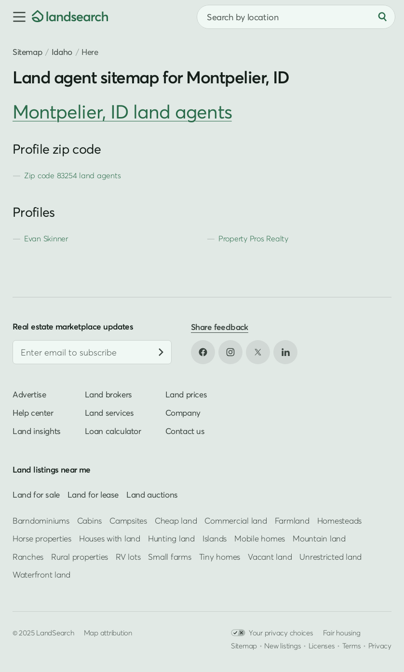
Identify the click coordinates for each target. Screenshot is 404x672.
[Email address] (92, 353)
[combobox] (296, 17)
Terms (351, 646)
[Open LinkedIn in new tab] (285, 352)
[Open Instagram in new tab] (230, 352)
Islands (214, 538)
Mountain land (319, 538)
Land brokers (108, 395)
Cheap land (176, 520)
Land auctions (152, 495)
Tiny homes (219, 557)
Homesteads (339, 520)
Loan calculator (113, 431)
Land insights (37, 431)
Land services (109, 413)
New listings (282, 646)
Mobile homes (259, 538)
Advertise (29, 395)
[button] (16, 17)
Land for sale (36, 495)
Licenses (322, 646)
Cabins (89, 520)
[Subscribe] (161, 353)
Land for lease (93, 495)
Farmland (292, 520)
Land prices (186, 395)
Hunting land (171, 538)
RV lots (128, 557)
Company (183, 413)
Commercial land (235, 520)
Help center (33, 413)
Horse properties (42, 538)
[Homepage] (70, 17)
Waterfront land (41, 574)
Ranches (28, 557)
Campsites (128, 520)
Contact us (185, 431)
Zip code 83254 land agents (72, 175)
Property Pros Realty (253, 238)
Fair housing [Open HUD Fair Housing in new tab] (342, 633)
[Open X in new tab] (258, 352)
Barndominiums (41, 520)
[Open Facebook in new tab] (203, 352)
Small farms (169, 557)
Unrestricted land (330, 557)
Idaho (62, 52)
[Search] (382, 17)
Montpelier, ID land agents (122, 111)
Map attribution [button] (108, 633)
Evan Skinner (46, 238)
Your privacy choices (272, 633)
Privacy (379, 646)
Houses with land (109, 538)
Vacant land (270, 557)
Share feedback (219, 327)
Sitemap (27, 52)
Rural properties (79, 557)
